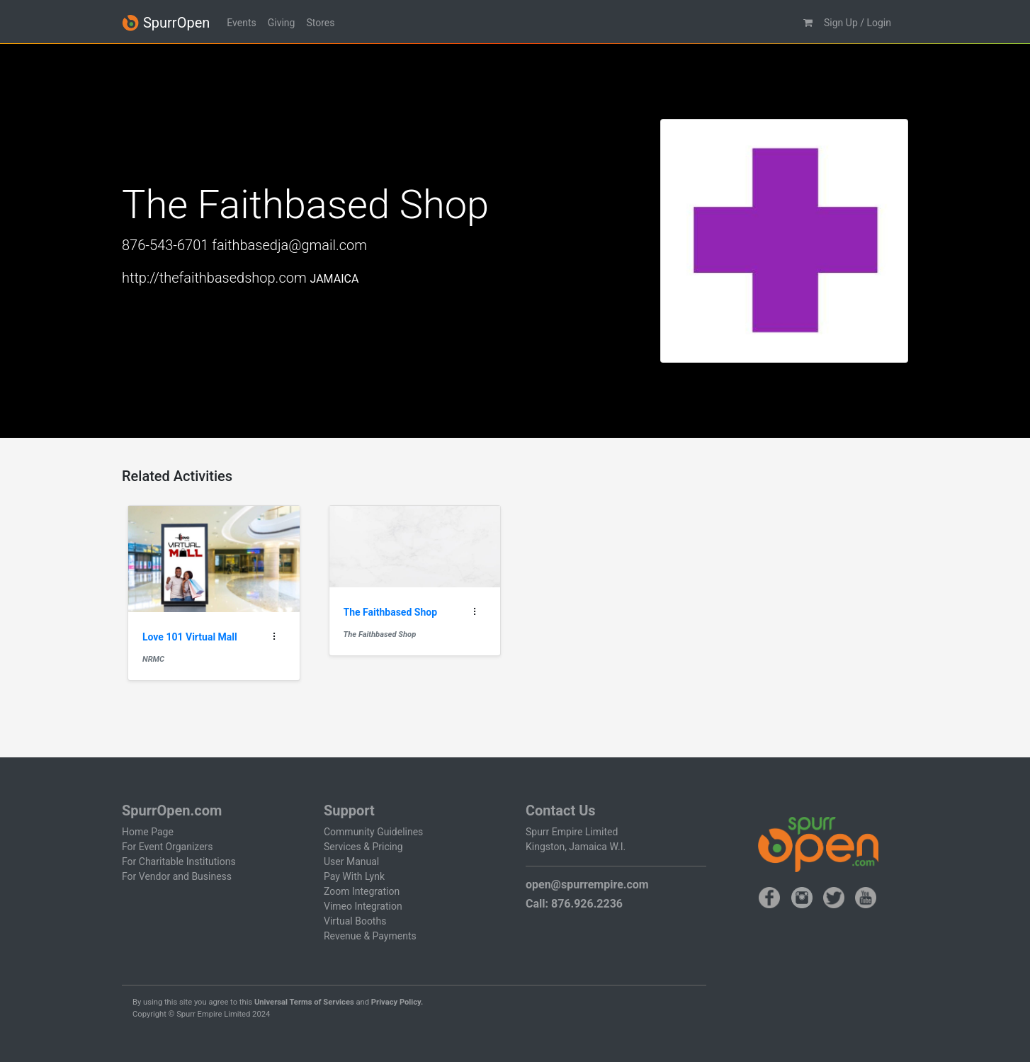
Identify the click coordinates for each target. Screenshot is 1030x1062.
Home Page (148, 831)
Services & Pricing (363, 846)
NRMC (153, 659)
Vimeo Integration (363, 906)
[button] (808, 23)
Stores (320, 22)
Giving (281, 22)
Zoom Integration (362, 891)
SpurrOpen (166, 23)
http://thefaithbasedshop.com (214, 277)
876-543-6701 (165, 245)
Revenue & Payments (370, 936)
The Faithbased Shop (380, 634)
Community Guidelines (373, 831)
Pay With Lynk (354, 876)
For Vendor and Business (177, 876)
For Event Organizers (167, 846)
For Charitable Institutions (179, 861)
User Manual (351, 861)
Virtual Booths (355, 921)
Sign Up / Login (857, 22)
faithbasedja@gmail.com (289, 245)
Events (241, 22)
